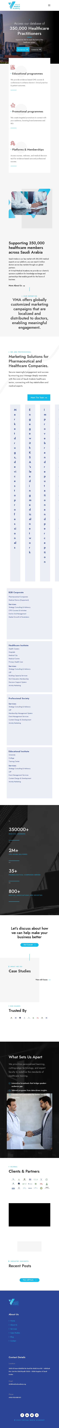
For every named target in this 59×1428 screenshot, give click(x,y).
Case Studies (15, 1333)
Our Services (23, 49)
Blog (12, 1337)
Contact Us (36, 49)
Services (13, 1329)
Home (12, 1321)
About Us (13, 1325)
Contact (13, 1341)
